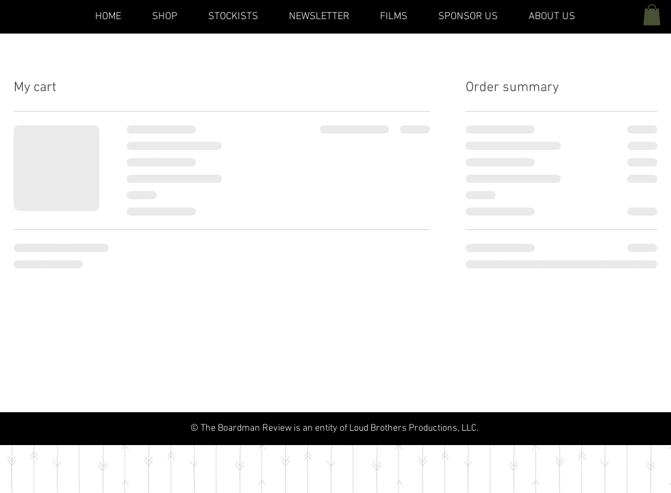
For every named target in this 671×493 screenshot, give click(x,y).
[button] (652, 14)
